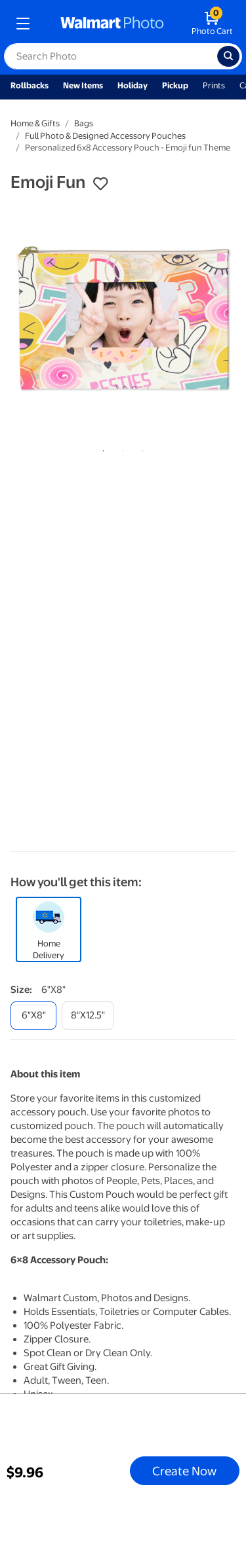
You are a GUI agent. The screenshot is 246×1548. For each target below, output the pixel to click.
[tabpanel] (123, 319)
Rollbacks (29, 85)
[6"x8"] (33, 1015)
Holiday (132, 85)
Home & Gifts (35, 123)
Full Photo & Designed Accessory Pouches (105, 136)
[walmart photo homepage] (112, 23)
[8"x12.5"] (88, 1015)
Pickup (175, 85)
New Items (83, 85)
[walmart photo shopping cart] (212, 23)
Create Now (184, 1471)
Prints (214, 85)
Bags (83, 123)
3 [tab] (140, 448)
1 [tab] (101, 448)
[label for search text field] (110, 56)
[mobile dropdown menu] (23, 23)
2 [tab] (120, 448)
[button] (100, 184)
